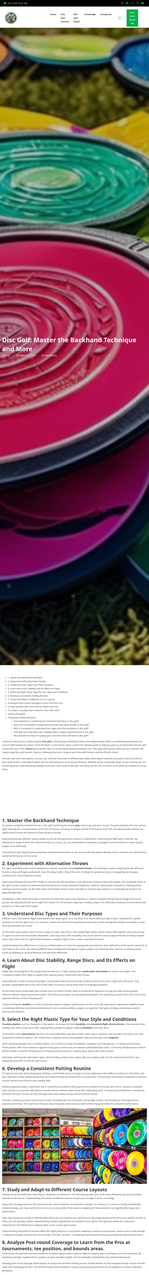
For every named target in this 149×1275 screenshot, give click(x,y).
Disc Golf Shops (77, 18)
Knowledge (90, 14)
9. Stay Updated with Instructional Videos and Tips (33, 706)
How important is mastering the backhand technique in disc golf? (46, 721)
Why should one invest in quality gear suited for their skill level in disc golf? (51, 735)
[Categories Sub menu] (114, 14)
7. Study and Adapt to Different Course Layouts (31, 699)
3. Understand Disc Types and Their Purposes (30, 684)
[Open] (119, 18)
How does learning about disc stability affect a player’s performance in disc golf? (54, 732)
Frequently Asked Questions (22, 717)
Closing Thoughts (16, 713)
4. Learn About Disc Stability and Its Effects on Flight (34, 688)
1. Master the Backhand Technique (25, 677)
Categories (106, 14)
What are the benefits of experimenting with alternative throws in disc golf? (51, 724)
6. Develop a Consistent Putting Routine (28, 695)
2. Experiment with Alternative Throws (27, 681)
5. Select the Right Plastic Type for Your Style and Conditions (38, 692)
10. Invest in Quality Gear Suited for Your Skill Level (33, 710)
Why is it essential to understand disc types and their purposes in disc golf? (51, 728)
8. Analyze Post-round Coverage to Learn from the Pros (35, 703)
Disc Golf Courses (65, 18)
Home (53, 14)
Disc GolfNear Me (132, 18)
